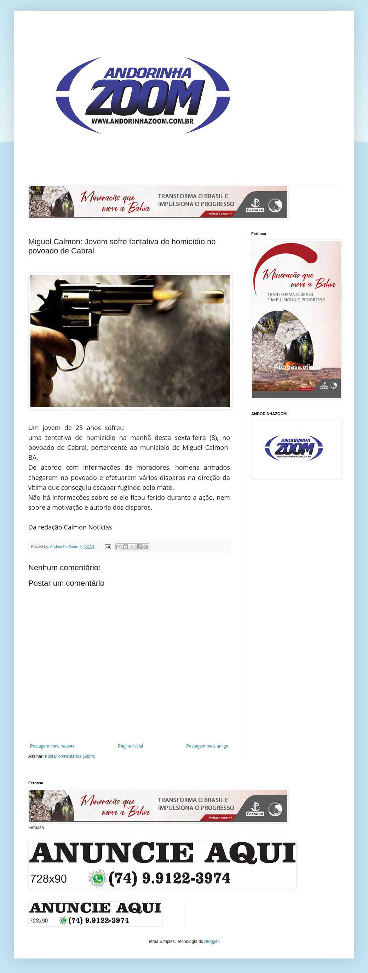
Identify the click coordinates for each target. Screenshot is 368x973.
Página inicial (130, 746)
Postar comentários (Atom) (70, 756)
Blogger (212, 941)
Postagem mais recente (52, 746)
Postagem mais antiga (207, 746)
